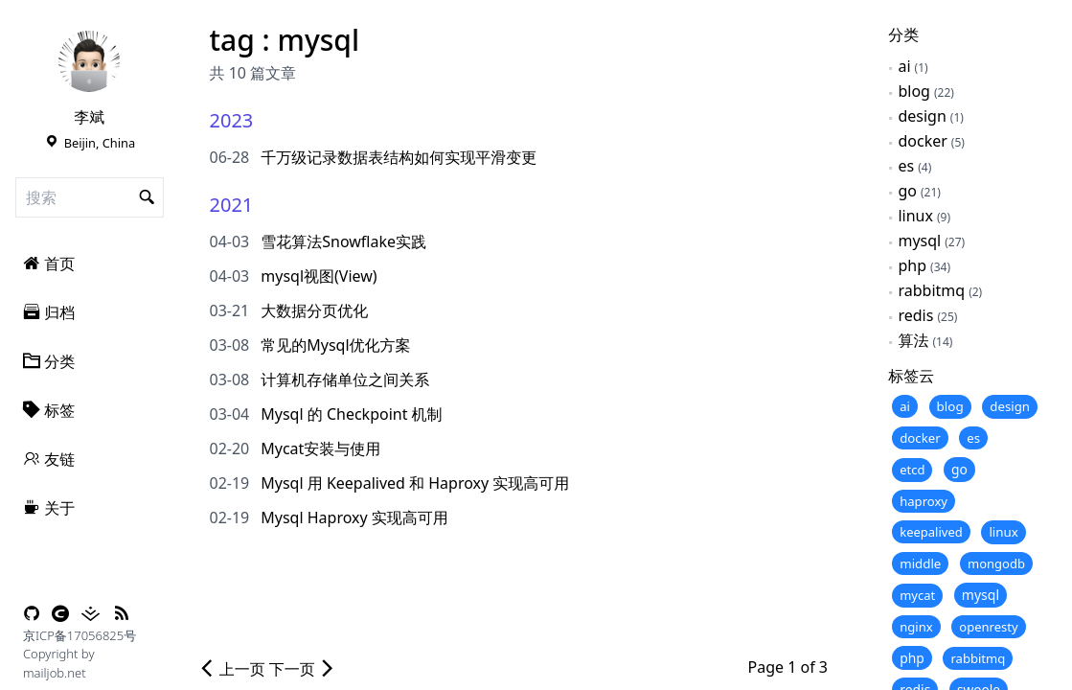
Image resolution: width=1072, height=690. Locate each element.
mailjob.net (54, 672)
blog (914, 91)
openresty (988, 626)
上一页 (231, 668)
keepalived (931, 531)
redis (915, 315)
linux (915, 215)
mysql (919, 240)
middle (920, 563)
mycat (917, 595)
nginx (916, 626)
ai (904, 66)
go (907, 190)
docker (922, 140)
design (922, 115)
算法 (913, 340)
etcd (912, 469)
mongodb (996, 563)
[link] (89, 61)
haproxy (923, 501)
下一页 (302, 668)
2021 (232, 205)
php (912, 265)
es (906, 165)
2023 (232, 120)
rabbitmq (931, 290)
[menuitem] (89, 263)
